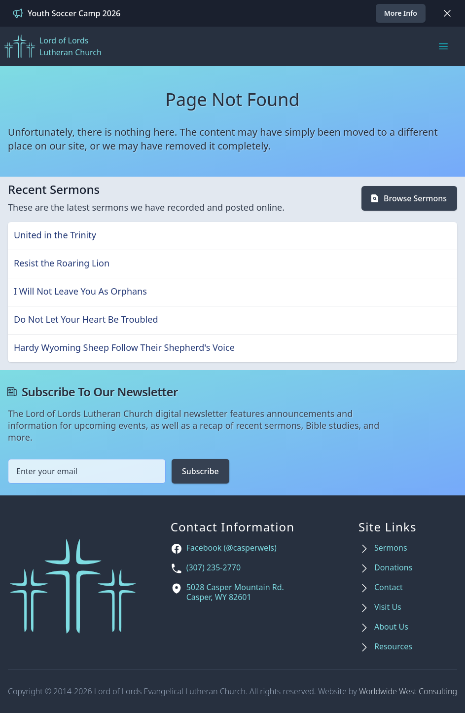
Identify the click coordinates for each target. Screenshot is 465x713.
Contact (388, 587)
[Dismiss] (447, 13)
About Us (391, 627)
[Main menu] (443, 46)
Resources (393, 646)
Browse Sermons (408, 198)
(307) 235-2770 (213, 568)
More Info (400, 13)
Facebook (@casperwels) (231, 548)
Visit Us (387, 607)
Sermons (390, 548)
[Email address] (87, 471)
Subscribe (200, 471)
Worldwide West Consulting (408, 691)
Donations (393, 568)
